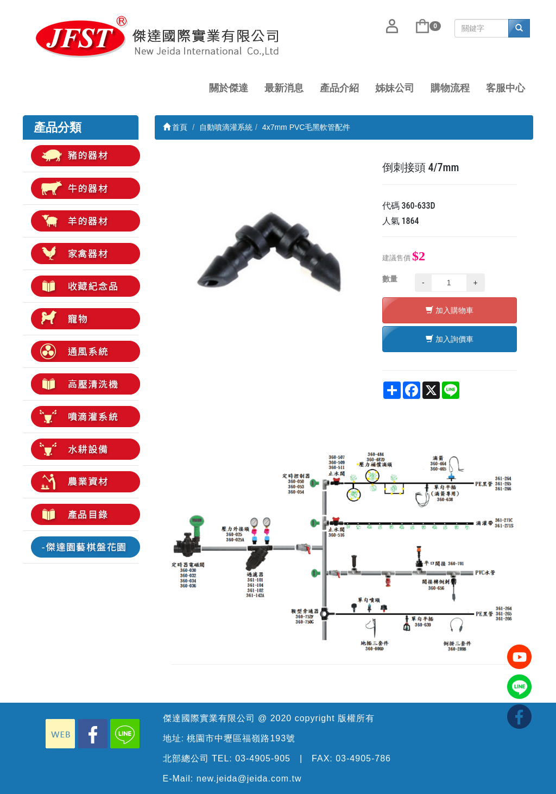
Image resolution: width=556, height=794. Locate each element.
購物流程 (450, 88)
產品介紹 (339, 88)
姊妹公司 (394, 88)
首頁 (175, 127)
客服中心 (505, 88)
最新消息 (284, 88)
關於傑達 (228, 88)
